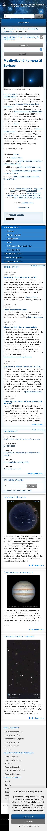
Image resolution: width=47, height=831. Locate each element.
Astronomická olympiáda (14, 739)
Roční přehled (12, 238)
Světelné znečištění (12, 756)
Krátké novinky (11, 267)
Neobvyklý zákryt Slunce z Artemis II (20, 277)
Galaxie (8, 785)
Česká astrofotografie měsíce (18, 572)
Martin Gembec (9, 275)
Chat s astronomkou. (35, 317)
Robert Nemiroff (22, 189)
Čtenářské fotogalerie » (13, 257)
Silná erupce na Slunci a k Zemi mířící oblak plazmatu (23, 402)
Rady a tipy (9, 763)
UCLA (24, 89)
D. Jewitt (18, 89)
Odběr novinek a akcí (14, 480)
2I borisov (20, 215)
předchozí (24, 45)
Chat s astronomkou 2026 (15, 309)
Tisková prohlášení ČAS (14, 732)
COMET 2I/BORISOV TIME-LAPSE (29, 167)
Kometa (13, 215)
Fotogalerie (21, 29)
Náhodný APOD (23, 207)
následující (23, 54)
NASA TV (8, 749)
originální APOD (27, 202)
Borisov (16, 154)
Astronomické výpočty (13, 760)
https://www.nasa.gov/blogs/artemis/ (18, 357)
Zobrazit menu (23, 22)
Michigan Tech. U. (36, 198)
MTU (30, 189)
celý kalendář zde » (35, 473)
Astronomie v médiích (13, 767)
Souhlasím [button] (28, 816)
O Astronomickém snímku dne (19, 246)
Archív (9, 242)
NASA (6, 89)
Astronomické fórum (12, 774)
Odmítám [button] (28, 821)
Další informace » (36, 565)
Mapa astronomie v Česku (15, 770)
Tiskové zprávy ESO (12, 742)
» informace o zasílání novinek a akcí (17, 490)
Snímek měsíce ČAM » (13, 253)
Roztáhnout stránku (36, 37)
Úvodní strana (9, 29)
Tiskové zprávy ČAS (12, 735)
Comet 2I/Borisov (16, 157)
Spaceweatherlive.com (33, 391)
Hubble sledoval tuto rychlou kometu (28, 111)
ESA (9, 89)
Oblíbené (10, 231)
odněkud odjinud (10, 96)
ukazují (16, 124)
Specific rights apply (34, 193)
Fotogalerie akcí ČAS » (13, 261)
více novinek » (37, 424)
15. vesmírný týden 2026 (15, 497)
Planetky (8, 788)
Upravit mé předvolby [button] (28, 826)
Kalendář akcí (10, 431)
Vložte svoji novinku (38, 266)
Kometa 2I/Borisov (10, 94)
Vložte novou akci (38, 430)
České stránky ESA (12, 745)
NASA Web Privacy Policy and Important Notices (23, 195)
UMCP (13, 191)
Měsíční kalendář (14, 235)
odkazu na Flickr (30, 297)
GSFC (26, 198)
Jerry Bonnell (38, 189)
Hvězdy (8, 781)
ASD (15, 198)
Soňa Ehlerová (9, 307)
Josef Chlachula (31, 191)
